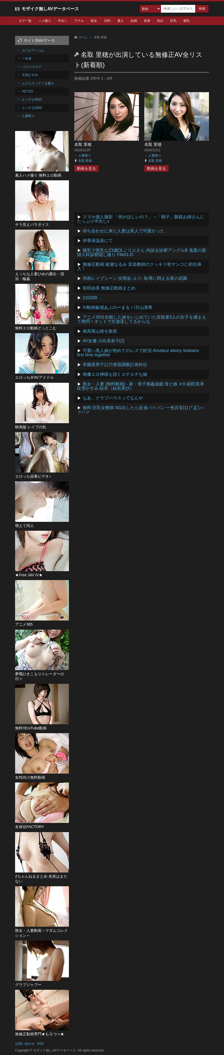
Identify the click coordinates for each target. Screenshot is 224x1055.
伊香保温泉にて (98, 240)
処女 (94, 21)
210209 (90, 297)
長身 (147, 21)
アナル (79, 21)
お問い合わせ (24, 1044)
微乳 (186, 21)
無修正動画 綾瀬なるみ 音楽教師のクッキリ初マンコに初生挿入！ (139, 266)
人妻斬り (84, 155)
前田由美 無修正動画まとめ (109, 288)
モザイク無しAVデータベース (50, 8)
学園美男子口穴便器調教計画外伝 (115, 364)
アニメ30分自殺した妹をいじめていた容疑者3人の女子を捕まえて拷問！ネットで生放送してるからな (141, 319)
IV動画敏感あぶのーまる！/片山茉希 (118, 307)
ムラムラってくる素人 (38, 83)
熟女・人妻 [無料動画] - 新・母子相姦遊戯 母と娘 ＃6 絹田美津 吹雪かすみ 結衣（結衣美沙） (140, 386)
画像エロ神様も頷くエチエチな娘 (115, 374)
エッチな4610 (32, 99)
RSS (40, 1044)
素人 (120, 21)
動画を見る (86, 168)
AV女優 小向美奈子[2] (103, 341)
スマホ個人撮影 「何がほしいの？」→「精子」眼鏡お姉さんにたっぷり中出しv (140, 219)
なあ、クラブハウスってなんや (113, 398)
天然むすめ (30, 75)
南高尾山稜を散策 (100, 331)
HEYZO (27, 91)
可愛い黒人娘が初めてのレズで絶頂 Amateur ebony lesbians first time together (138, 352)
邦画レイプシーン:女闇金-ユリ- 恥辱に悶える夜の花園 (135, 278)
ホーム (83, 37)
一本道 (27, 58)
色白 (160, 21)
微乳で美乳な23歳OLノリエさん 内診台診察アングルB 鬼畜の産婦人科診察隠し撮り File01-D (141, 252)
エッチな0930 (32, 108)
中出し (63, 21)
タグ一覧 (25, 21)
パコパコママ (31, 67)
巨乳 (173, 21)
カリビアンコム (33, 50)
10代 (107, 21)
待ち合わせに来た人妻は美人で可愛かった (123, 231)
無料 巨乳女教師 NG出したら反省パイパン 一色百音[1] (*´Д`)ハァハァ (140, 409)
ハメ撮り (44, 21)
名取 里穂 (83, 144)
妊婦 (134, 21)
